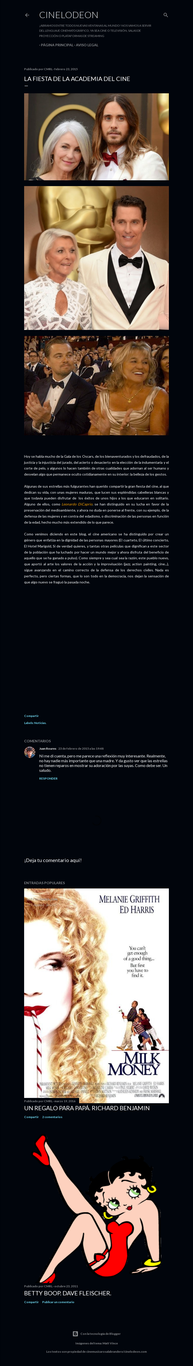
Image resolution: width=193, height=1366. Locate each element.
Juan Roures (47, 748)
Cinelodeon (69, 14)
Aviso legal (85, 45)
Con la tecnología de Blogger (96, 1334)
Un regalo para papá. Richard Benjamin (87, 1108)
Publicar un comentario (58, 1302)
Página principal (55, 45)
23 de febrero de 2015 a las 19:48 (81, 748)
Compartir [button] (31, 716)
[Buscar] (166, 14)
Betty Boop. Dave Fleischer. (67, 1293)
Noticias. (40, 723)
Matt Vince (110, 1343)
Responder (48, 778)
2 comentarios (52, 1117)
